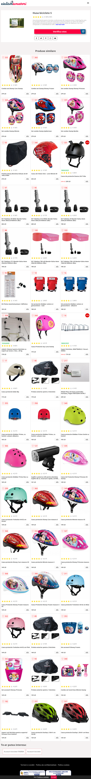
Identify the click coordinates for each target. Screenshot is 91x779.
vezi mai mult (60, 24)
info (27, 93)
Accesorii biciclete (34, 751)
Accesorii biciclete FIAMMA (14, 751)
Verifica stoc (69, 31)
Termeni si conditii (27, 765)
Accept (53, 777)
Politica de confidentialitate (46, 765)
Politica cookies (63, 765)
